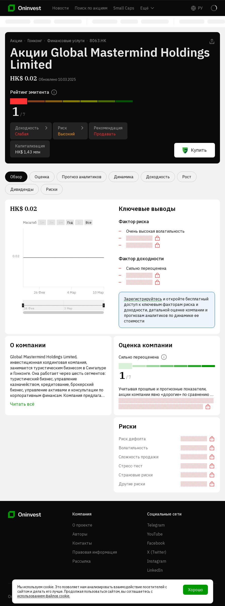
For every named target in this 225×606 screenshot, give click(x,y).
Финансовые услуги (65, 40)
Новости (60, 8)
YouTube (155, 534)
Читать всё (22, 404)
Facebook (156, 543)
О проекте (82, 525)
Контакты (82, 543)
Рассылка (81, 561)
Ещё (147, 8)
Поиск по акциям (91, 8)
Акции (16, 40)
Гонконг (34, 40)
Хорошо (195, 589)
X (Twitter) (156, 552)
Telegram (156, 525)
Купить (195, 150)
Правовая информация (94, 552)
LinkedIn (155, 570)
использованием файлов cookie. (43, 596)
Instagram (156, 561)
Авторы (79, 534)
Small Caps (123, 8)
